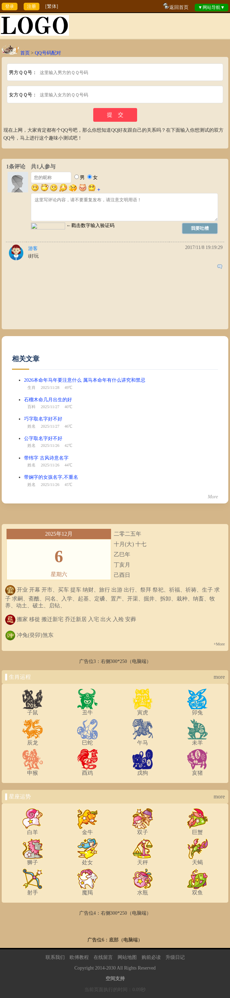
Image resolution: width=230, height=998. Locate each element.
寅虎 (142, 709)
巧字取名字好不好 (43, 418)
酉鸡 (87, 770)
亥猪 (197, 770)
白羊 (32, 829)
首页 (25, 53)
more (219, 677)
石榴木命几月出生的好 (48, 399)
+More (219, 644)
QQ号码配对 (48, 53)
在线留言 (103, 957)
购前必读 (151, 957)
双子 (142, 829)
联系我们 (55, 957)
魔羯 (87, 889)
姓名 (31, 426)
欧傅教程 (79, 957)
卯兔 (197, 709)
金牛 (87, 829)
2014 (100, 968)
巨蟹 (197, 829)
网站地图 (127, 957)
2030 (111, 968)
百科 (31, 406)
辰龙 (32, 740)
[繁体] (51, 6)
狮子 (32, 859)
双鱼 (197, 889)
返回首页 (179, 7)
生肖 (31, 387)
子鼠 (32, 709)
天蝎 (197, 859)
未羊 (197, 740)
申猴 (32, 770)
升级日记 (175, 957)
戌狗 (142, 770)
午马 (142, 740)
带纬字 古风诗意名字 (46, 458)
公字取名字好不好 (43, 438)
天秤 (142, 859)
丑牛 (87, 709)
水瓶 (142, 889)
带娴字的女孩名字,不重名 (51, 477)
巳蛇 (87, 740)
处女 (87, 859)
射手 (32, 889)
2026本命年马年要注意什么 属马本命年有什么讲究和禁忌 (84, 380)
